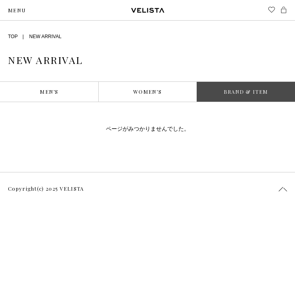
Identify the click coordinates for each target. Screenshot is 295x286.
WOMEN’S (147, 91)
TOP (13, 36)
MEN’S (49, 91)
